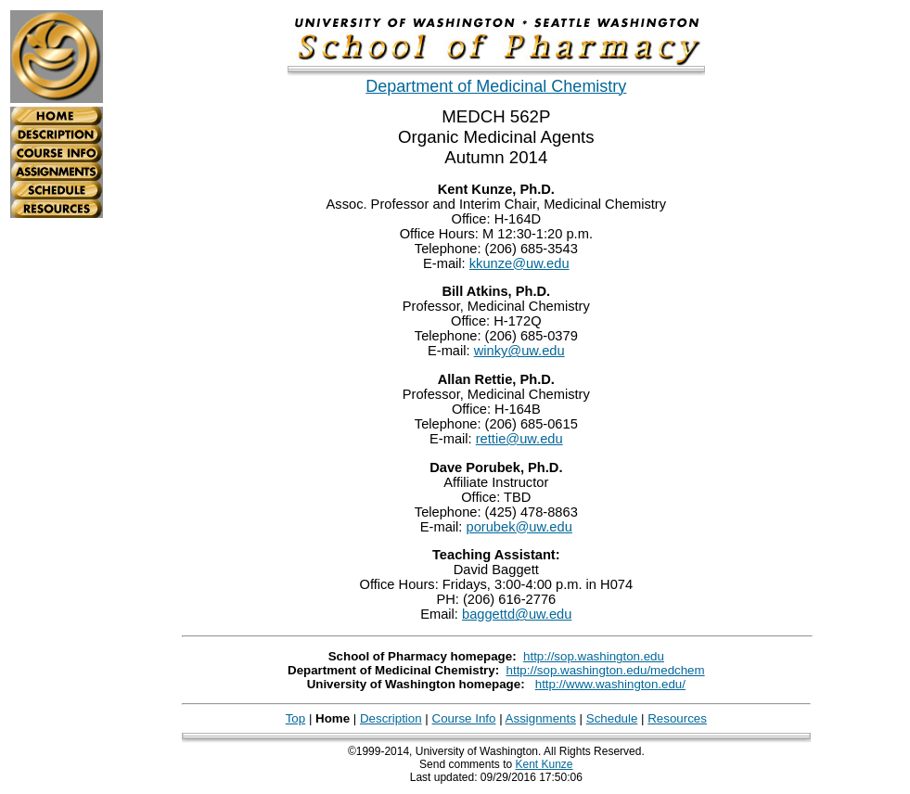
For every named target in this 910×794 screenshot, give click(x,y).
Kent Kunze (543, 764)
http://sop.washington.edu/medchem (605, 670)
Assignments (541, 718)
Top (296, 718)
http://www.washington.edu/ (610, 684)
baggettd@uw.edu (516, 614)
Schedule (612, 718)
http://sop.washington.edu (593, 656)
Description (391, 718)
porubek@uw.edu (519, 526)
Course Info (464, 718)
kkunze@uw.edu (519, 263)
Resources (677, 718)
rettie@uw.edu (519, 438)
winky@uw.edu (519, 350)
